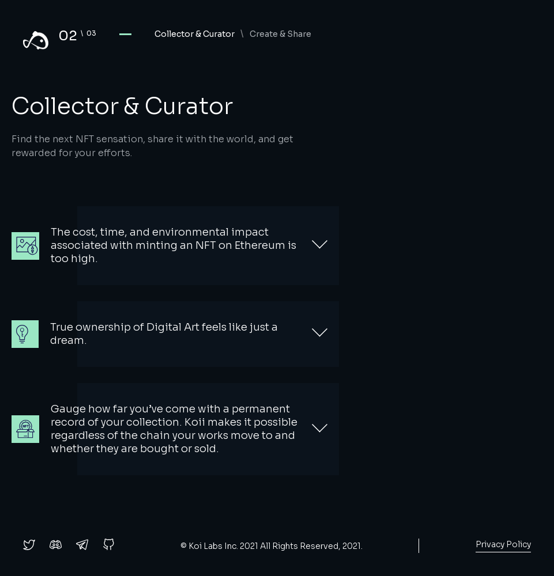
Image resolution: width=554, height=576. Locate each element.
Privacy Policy (503, 544)
